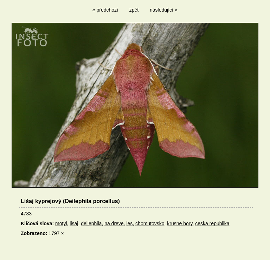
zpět (134, 10)
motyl (61, 223)
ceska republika (212, 223)
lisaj (74, 223)
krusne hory (179, 223)
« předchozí (105, 10)
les (129, 223)
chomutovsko (149, 223)
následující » (164, 10)
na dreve (113, 223)
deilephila (91, 223)
